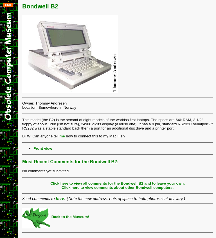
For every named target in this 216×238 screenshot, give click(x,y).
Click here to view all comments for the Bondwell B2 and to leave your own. (117, 183)
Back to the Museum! (55, 217)
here (60, 198)
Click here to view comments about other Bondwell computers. (118, 187)
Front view (42, 148)
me (62, 136)
